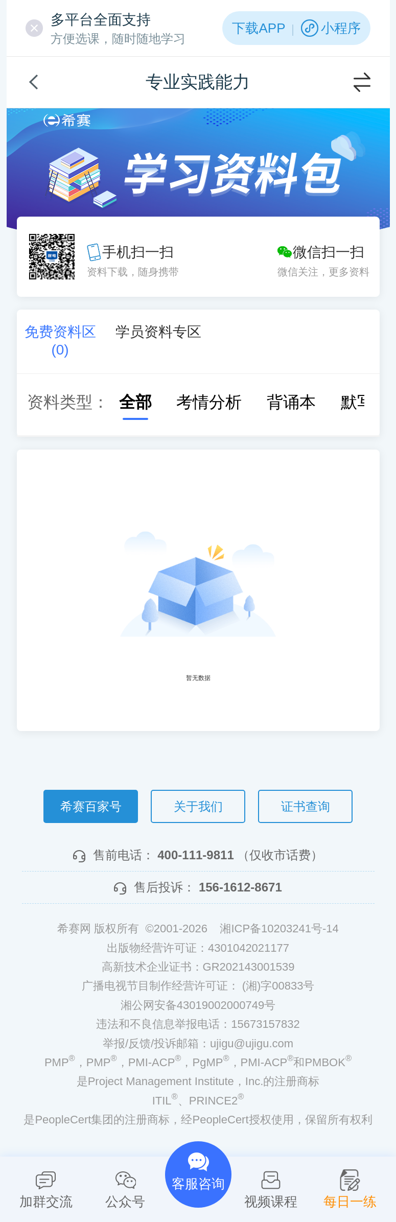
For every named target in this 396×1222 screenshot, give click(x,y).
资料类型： (68, 402)
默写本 (355, 402)
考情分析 (198, 402)
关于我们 (198, 806)
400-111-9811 (195, 855)
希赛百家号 (91, 806)
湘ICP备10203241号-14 (279, 928)
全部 (125, 402)
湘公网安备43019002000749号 (198, 1005)
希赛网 (66, 120)
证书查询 (305, 806)
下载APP (258, 28)
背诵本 (281, 402)
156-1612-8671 (240, 887)
